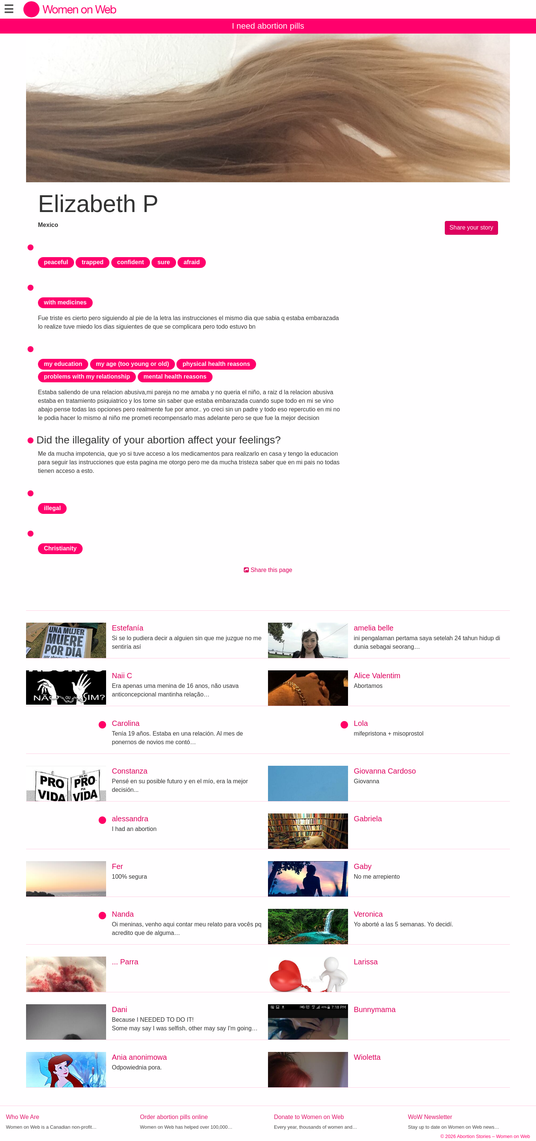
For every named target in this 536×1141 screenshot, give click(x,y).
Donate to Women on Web (309, 1117)
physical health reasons (216, 364)
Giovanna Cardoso (385, 771)
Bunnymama (375, 1009)
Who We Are (22, 1117)
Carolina (126, 723)
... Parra (125, 962)
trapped (92, 262)
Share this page (268, 570)
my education (63, 364)
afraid (192, 262)
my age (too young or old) (132, 364)
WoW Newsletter (430, 1117)
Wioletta (367, 1057)
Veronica (368, 914)
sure (163, 262)
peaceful (56, 262)
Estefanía (128, 628)
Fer (117, 866)
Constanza (130, 771)
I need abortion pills (268, 26)
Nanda (123, 914)
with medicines (65, 302)
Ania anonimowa (139, 1057)
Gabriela (368, 819)
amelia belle (374, 628)
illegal (52, 508)
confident (130, 262)
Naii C (122, 675)
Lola (361, 723)
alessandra (130, 819)
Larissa (366, 962)
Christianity (60, 548)
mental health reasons (175, 376)
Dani (119, 1009)
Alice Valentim (377, 675)
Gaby (363, 866)
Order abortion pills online (174, 1117)
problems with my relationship (87, 376)
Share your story (471, 227)
